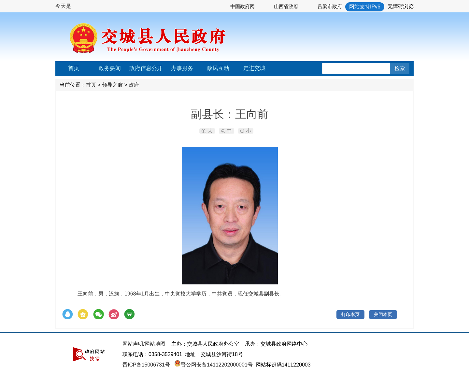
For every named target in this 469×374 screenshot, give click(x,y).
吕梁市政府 (330, 6)
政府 (134, 85)
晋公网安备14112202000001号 (213, 364)
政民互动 (218, 68)
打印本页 (350, 314)
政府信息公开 (146, 68)
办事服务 (182, 68)
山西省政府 (286, 6)
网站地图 (155, 344)
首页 (73, 68)
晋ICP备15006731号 (146, 364)
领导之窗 (112, 85)
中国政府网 (242, 6)
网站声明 (132, 344)
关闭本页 (383, 314)
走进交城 (254, 68)
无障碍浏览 (401, 6)
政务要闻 (110, 68)
